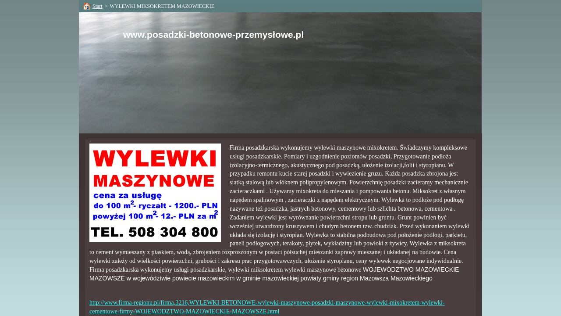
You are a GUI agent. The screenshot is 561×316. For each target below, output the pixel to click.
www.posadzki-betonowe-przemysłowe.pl (213, 34)
